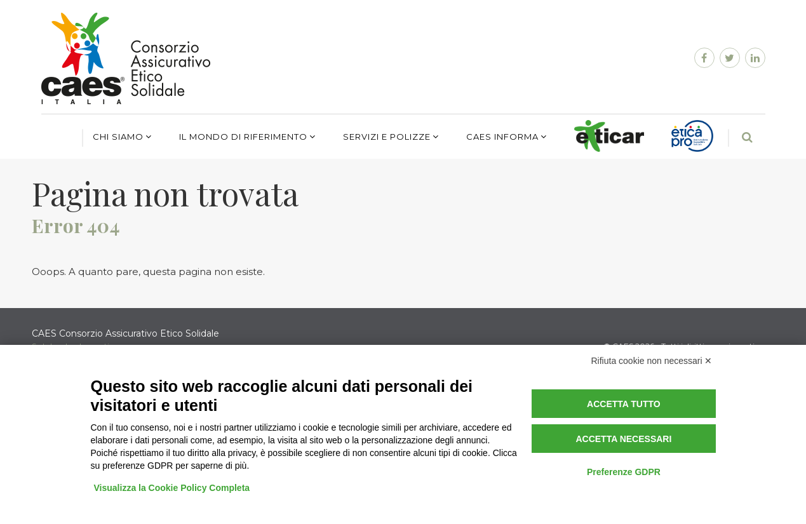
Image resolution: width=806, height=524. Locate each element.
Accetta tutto (624, 404)
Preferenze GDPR (624, 472)
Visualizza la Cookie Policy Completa (172, 488)
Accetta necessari (623, 439)
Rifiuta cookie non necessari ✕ (652, 361)
